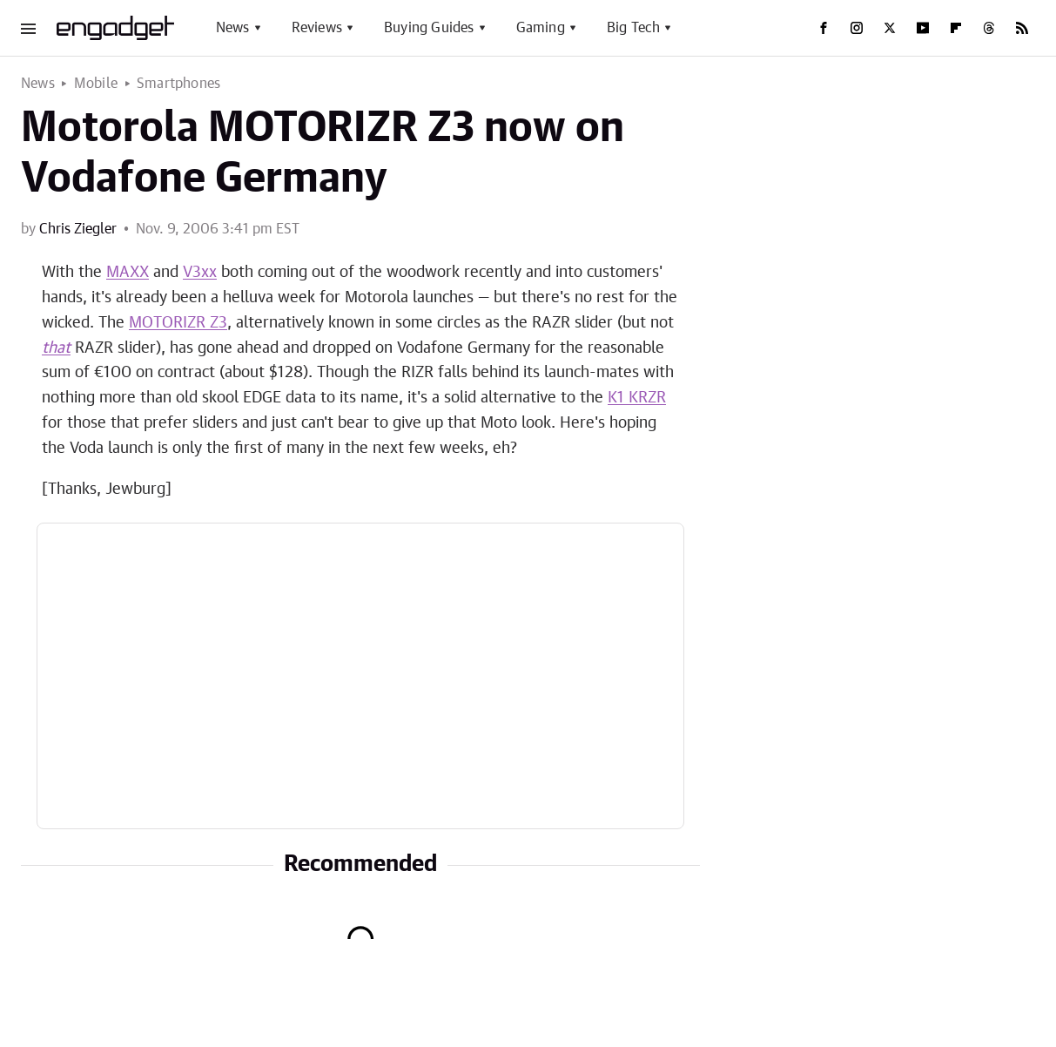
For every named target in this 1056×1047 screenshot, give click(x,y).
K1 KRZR (637, 398)
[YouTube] (923, 28)
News (233, 28)
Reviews (317, 28)
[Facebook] (823, 28)
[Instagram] (857, 28)
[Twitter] (890, 28)
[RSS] (1022, 28)
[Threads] (989, 28)
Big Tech (634, 28)
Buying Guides (429, 28)
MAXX (127, 272)
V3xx (200, 272)
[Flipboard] (956, 28)
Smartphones (178, 84)
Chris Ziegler (78, 229)
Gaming (540, 28)
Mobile (96, 84)
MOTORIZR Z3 (178, 323)
